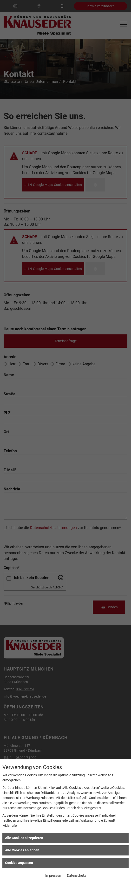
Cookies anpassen (19, 863)
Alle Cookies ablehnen (22, 850)
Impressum (53, 875)
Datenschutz (76, 875)
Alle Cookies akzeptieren (24, 838)
